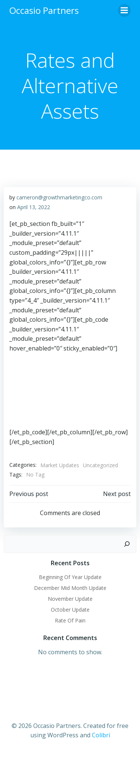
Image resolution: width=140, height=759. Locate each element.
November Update (70, 598)
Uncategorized (100, 465)
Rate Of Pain (70, 620)
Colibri (101, 735)
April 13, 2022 (33, 207)
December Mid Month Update (70, 587)
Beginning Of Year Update (70, 577)
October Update (70, 609)
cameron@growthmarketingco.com (59, 197)
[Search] (127, 544)
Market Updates (59, 465)
